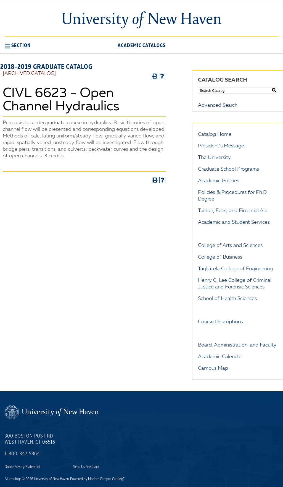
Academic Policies (218, 180)
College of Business (220, 257)
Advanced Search (217, 105)
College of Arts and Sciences (230, 245)
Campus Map (213, 368)
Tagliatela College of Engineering (235, 268)
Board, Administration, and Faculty (237, 345)
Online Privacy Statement (22, 467)
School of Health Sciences (227, 298)
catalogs (15, 479)
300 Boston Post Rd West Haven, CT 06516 (30, 439)
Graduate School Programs (228, 169)
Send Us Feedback (86, 467)
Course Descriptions (220, 321)
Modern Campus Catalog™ (106, 479)
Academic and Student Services (234, 222)
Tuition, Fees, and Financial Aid (233, 210)
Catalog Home (214, 134)
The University (214, 157)
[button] (18, 45)
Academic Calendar (220, 356)
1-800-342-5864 (22, 453)
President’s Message (221, 146)
